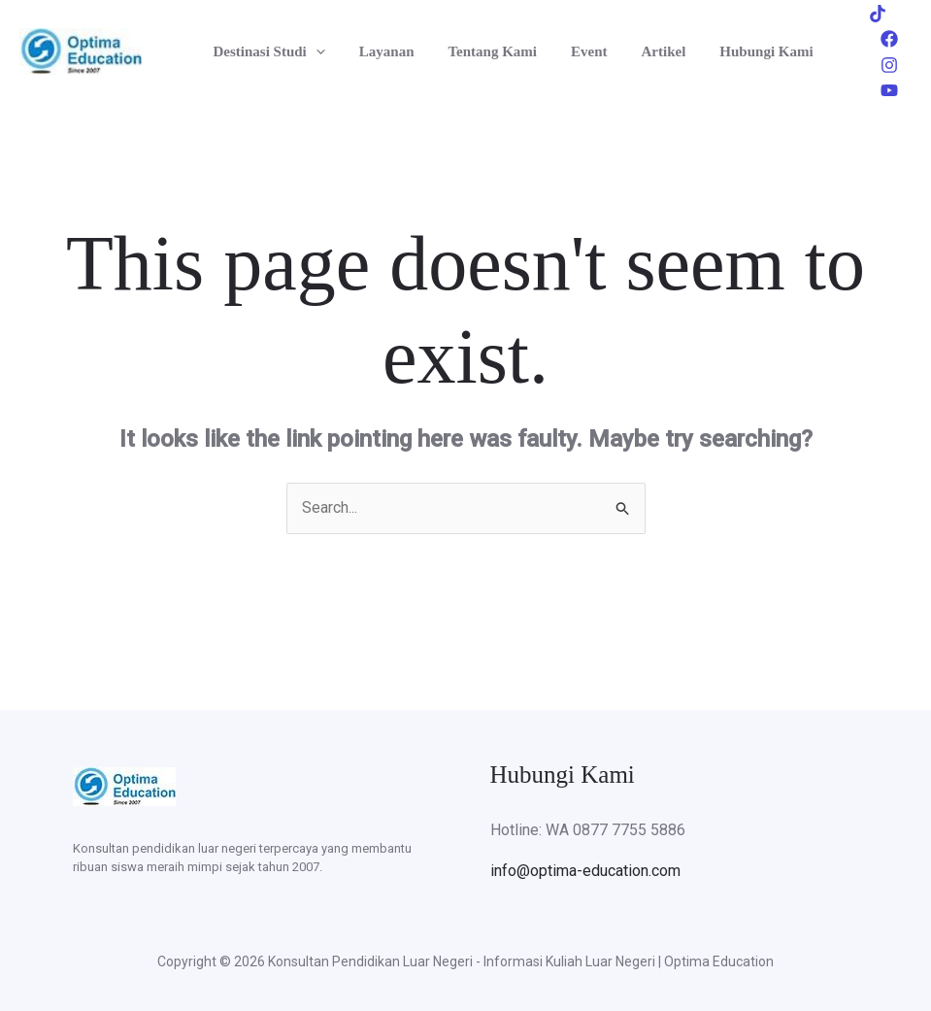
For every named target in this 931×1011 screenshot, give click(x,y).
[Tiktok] (848, 34)
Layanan (379, 46)
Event (572, 46)
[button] (313, 46)
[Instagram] (860, 60)
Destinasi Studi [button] (266, 46)
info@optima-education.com (585, 862)
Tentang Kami (480, 46)
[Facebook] (889, 34)
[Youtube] (901, 60)
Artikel (641, 46)
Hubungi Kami (739, 46)
